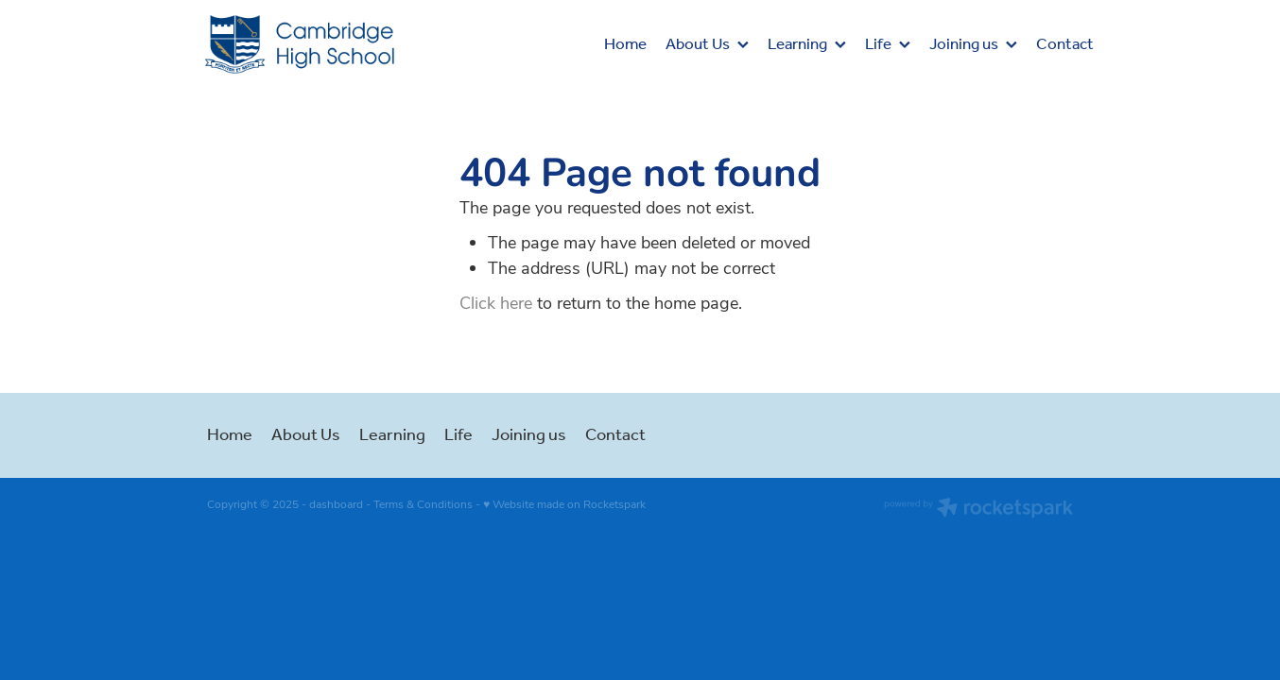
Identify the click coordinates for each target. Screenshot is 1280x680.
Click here (495, 302)
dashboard (336, 503)
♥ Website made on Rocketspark (564, 503)
